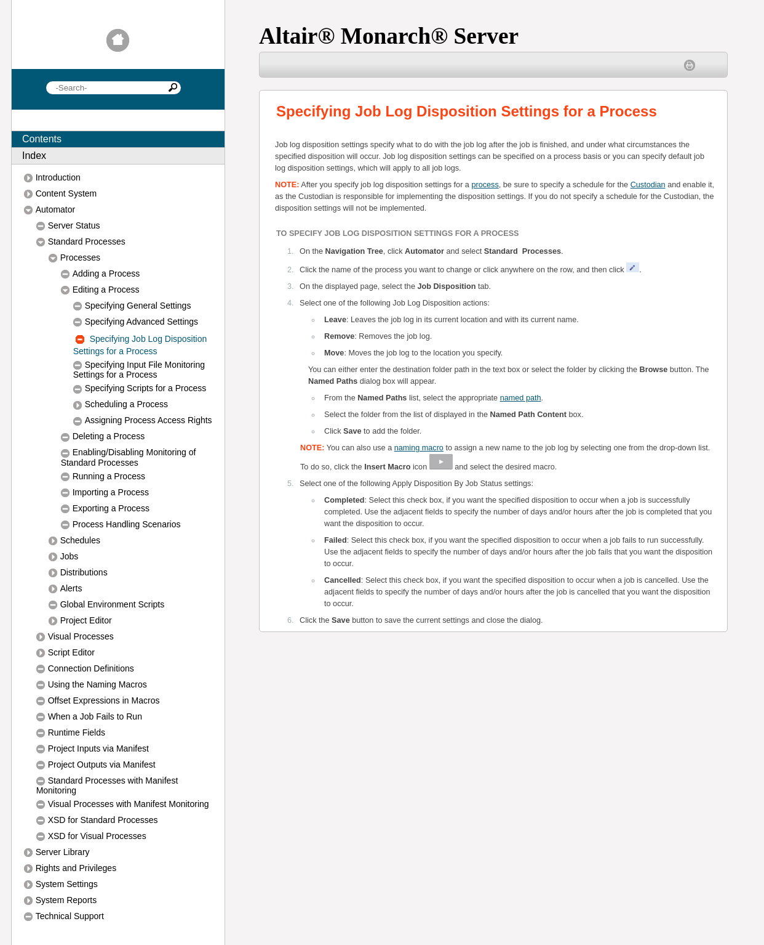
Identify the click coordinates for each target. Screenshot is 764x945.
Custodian (648, 184)
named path (520, 398)
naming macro (419, 448)
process (484, 184)
